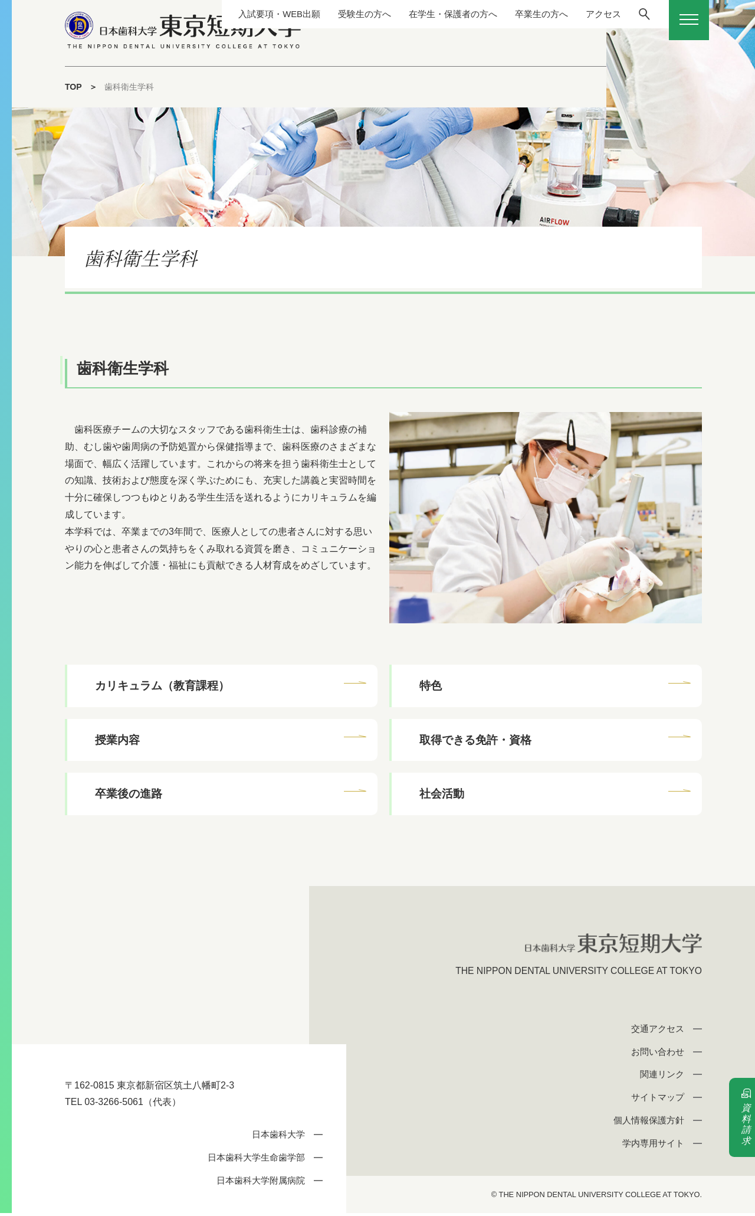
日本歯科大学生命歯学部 (256, 1160)
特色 (431, 685)
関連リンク (662, 1077)
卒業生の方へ (529, 14)
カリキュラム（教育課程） (163, 685)
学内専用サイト (653, 1146)
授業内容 (118, 740)
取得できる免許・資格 (476, 740)
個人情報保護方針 (648, 1123)
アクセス (594, 14)
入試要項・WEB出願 (253, 14)
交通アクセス (657, 1032)
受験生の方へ (342, 14)
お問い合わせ (657, 1055)
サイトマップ (657, 1100)
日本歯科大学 (278, 1137)
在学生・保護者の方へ (436, 14)
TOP (73, 86)
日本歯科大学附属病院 (260, 1183)
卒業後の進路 (129, 795)
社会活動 (442, 795)
